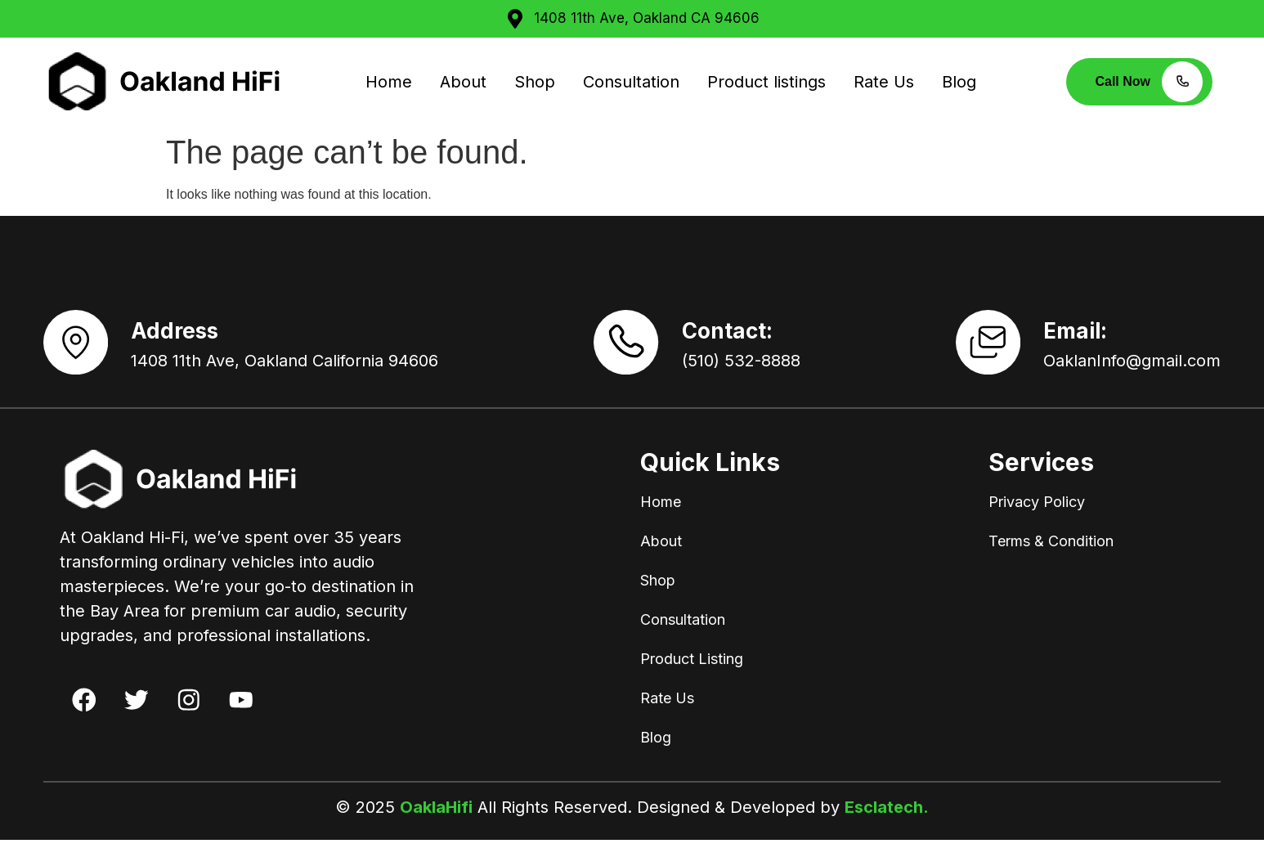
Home (388, 82)
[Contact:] (626, 351)
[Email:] (979, 351)
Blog (959, 82)
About (463, 82)
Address (191, 339)
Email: (1075, 339)
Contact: (735, 339)
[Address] (84, 351)
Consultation (631, 82)
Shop (534, 82)
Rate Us (884, 82)
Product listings (766, 82)
